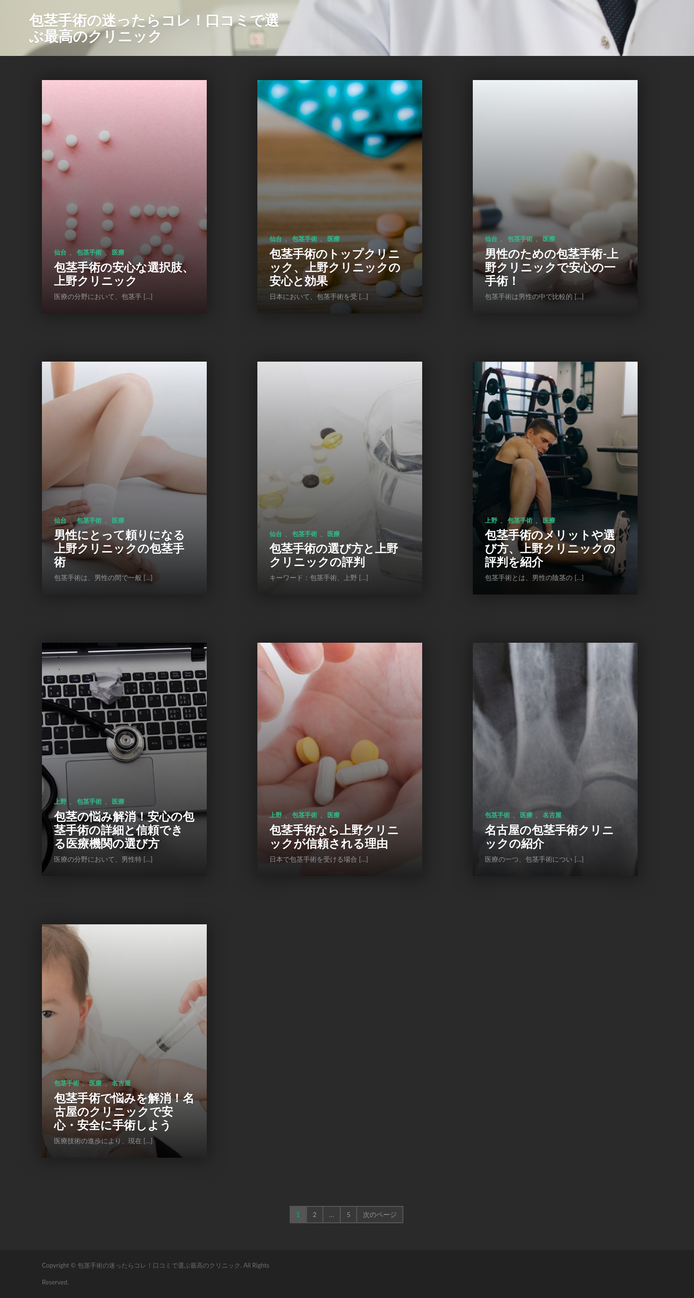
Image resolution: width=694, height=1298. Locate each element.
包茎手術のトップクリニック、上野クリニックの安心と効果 (334, 266)
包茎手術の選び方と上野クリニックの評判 (333, 554)
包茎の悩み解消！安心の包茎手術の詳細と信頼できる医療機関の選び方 (124, 829)
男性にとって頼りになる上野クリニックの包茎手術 (119, 547)
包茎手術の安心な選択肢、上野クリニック (124, 273)
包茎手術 (89, 252)
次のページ (380, 1214)
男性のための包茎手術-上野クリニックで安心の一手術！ (551, 266)
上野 (491, 520)
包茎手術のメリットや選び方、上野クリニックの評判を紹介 (550, 547)
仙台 (60, 252)
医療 (118, 252)
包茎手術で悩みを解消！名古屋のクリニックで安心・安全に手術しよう (124, 1111)
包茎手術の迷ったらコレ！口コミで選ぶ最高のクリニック (154, 27)
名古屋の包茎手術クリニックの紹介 (549, 836)
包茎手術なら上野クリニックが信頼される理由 (334, 836)
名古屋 (552, 815)
